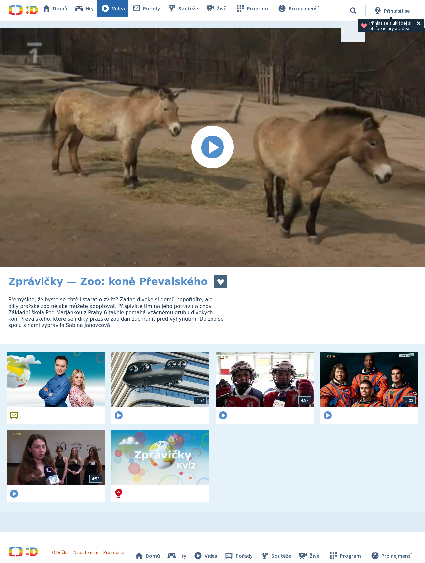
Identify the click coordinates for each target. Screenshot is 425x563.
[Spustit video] (212, 147)
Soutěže (189, 11)
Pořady (153, 11)
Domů (62, 11)
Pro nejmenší (300, 11)
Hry (91, 11)
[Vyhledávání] (353, 10)
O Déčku (63, 549)
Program (256, 11)
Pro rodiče (117, 549)
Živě (222, 11)
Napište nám (89, 549)
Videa (120, 11)
